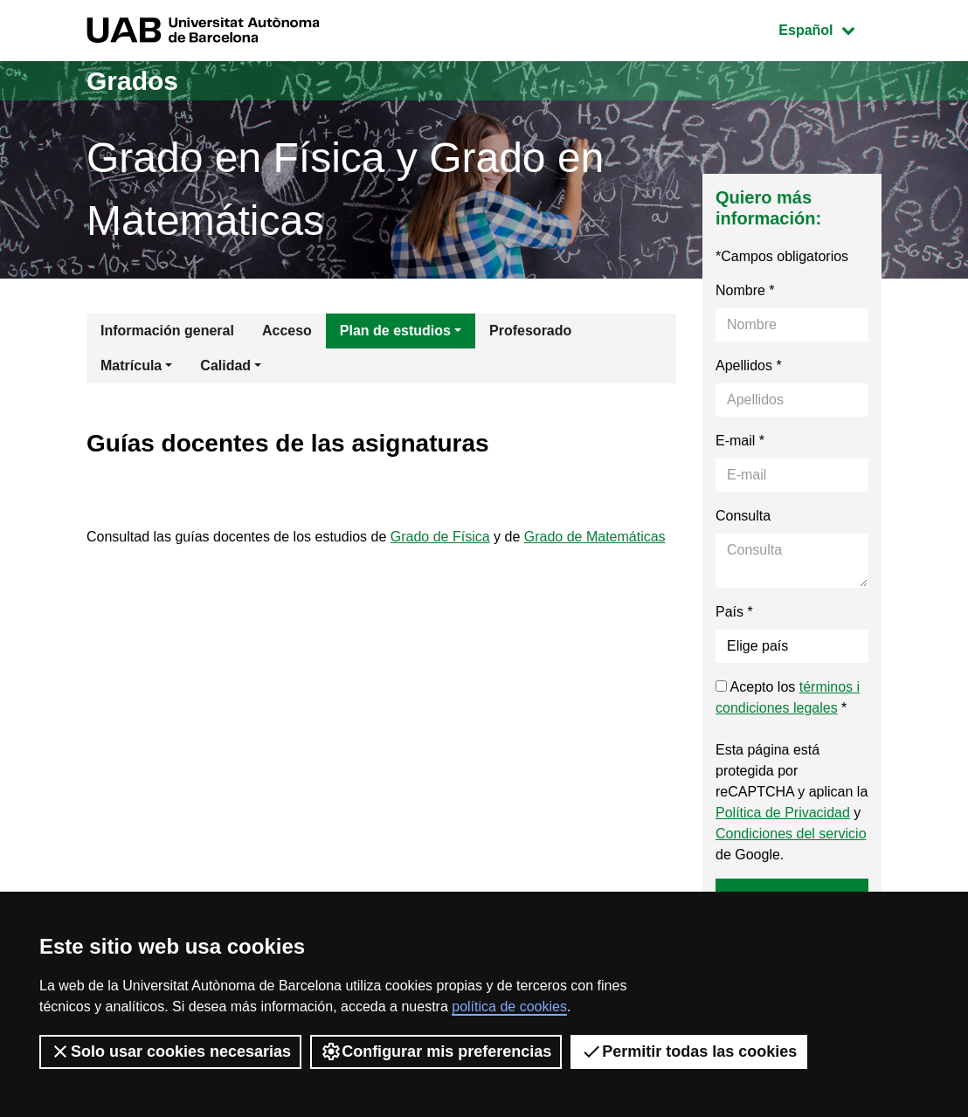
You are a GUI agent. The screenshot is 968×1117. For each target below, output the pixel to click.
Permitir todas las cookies (689, 1051)
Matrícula (131, 365)
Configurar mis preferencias (436, 1051)
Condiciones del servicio (791, 833)
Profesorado (530, 330)
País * (734, 611)
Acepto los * (788, 697)
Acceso (287, 330)
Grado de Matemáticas (595, 536)
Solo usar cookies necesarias (170, 1051)
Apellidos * (749, 365)
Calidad (225, 365)
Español (830, 28)
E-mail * (740, 440)
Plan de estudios (395, 330)
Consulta (743, 515)
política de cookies (509, 1006)
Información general (167, 330)
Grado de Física (440, 536)
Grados (132, 80)
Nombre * (745, 290)
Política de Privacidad (783, 812)
